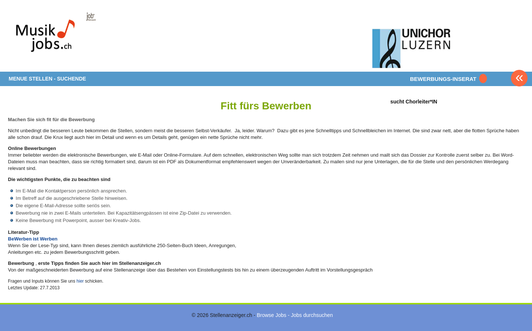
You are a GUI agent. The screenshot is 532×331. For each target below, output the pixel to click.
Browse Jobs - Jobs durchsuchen (295, 315)
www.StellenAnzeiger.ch (52, 38)
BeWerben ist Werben (33, 239)
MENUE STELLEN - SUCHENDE (47, 79)
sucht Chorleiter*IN (414, 101)
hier (80, 281)
